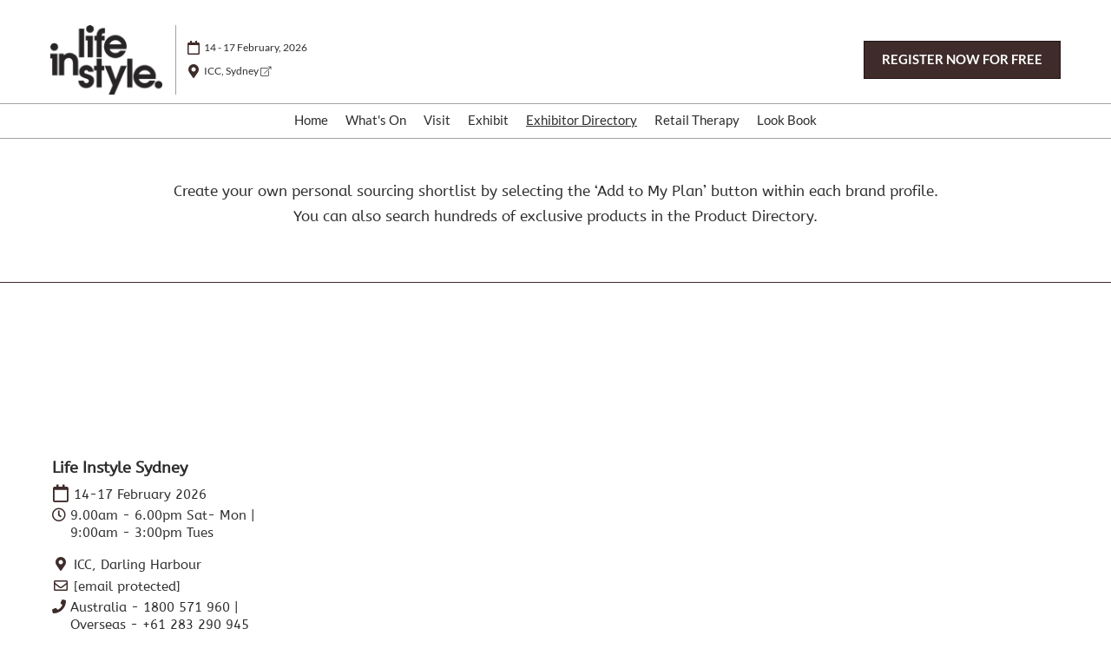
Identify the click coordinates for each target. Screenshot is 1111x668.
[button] (962, 60)
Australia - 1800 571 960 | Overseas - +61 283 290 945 (159, 615)
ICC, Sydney (237, 70)
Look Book (787, 120)
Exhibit (488, 120)
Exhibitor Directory (581, 120)
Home (311, 120)
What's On (375, 120)
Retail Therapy (697, 120)
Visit (437, 120)
